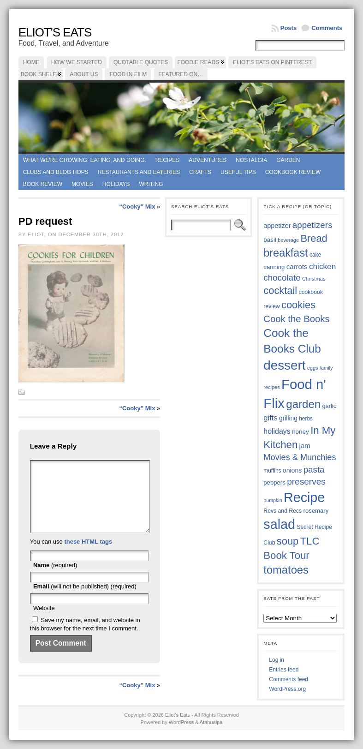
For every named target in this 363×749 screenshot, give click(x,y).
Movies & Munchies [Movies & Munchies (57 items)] (299, 457)
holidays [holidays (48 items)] (276, 431)
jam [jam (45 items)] (304, 445)
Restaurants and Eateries (139, 172)
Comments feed (288, 679)
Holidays (116, 184)
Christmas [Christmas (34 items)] (314, 279)
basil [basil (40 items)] (269, 239)
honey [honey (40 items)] (300, 431)
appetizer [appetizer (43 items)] (277, 225)
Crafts (200, 172)
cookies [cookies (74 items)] (298, 305)
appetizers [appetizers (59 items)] (312, 225)
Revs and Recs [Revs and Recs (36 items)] (282, 511)
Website (44, 621)
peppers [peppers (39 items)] (274, 482)
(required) (55, 578)
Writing (151, 184)
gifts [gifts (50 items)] (270, 417)
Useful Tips (238, 172)
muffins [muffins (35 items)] (272, 470)
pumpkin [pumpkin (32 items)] (272, 500)
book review (42, 184)
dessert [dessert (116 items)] (284, 365)
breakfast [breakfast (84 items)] (285, 253)
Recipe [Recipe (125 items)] (304, 497)
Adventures (207, 160)
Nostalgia (251, 160)
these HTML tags (88, 555)
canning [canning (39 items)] (274, 267)
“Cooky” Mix (137, 206)
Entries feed (283, 669)
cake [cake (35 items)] (315, 255)
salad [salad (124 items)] (279, 524)
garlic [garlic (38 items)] (329, 405)
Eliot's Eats (55, 32)
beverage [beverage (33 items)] (288, 240)
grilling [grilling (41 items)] (288, 418)
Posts (288, 27)
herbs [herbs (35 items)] (306, 418)
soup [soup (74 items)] (287, 541)
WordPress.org (287, 689)
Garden (288, 160)
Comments (326, 27)
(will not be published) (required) (85, 600)
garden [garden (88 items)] (303, 404)
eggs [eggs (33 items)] (312, 368)
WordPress (181, 722)
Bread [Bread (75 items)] (313, 238)
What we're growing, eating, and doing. (84, 160)
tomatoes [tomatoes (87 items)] (286, 570)
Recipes (167, 160)
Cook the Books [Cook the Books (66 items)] (296, 319)
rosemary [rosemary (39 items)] (316, 510)
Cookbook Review (293, 172)
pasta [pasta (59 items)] (314, 469)
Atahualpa (211, 722)
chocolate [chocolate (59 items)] (281, 277)
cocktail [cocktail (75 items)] (280, 290)
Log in (276, 660)
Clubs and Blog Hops (56, 172)
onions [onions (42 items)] (292, 470)
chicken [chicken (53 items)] (322, 266)
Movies (82, 184)
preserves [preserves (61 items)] (306, 481)
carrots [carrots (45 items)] (297, 266)
